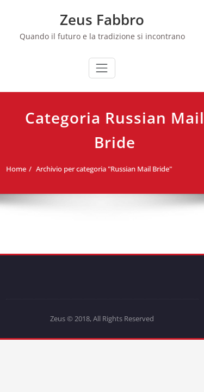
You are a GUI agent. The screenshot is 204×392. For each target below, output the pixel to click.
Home (14, 169)
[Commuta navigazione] (102, 68)
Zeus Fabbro (102, 19)
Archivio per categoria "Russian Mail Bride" (102, 169)
